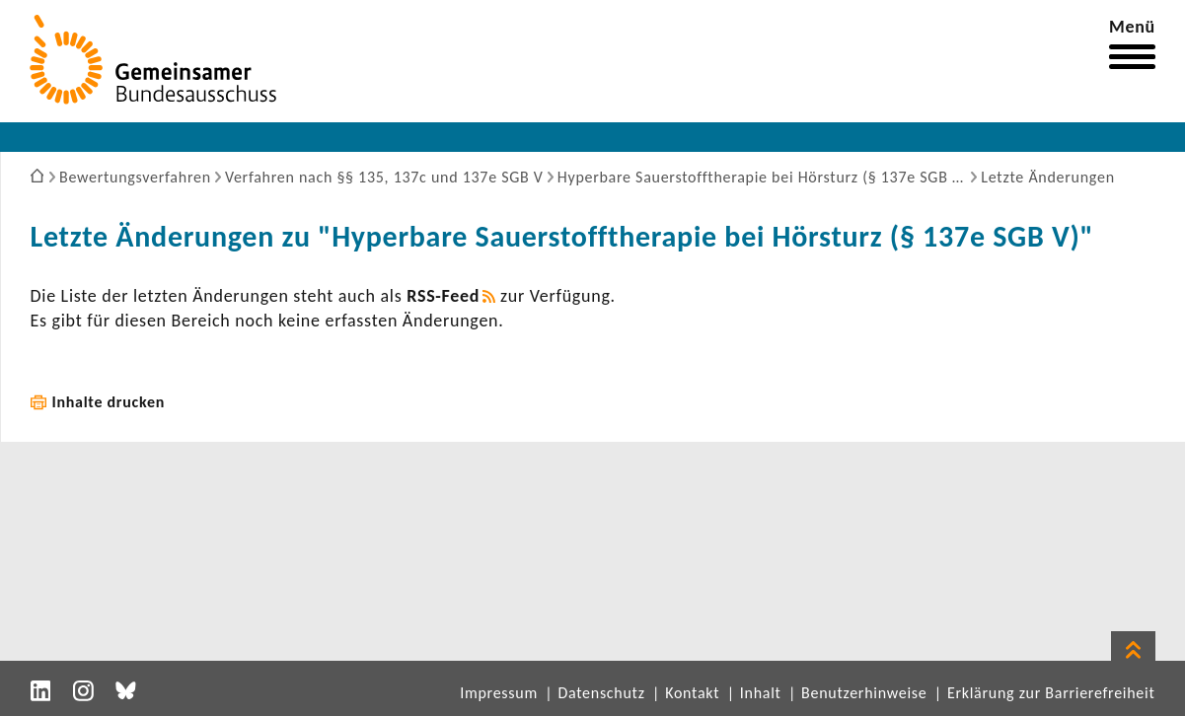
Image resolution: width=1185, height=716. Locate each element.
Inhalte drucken (109, 402)
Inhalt (760, 692)
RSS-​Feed (443, 296)
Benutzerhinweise (863, 692)
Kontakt (692, 692)
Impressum (499, 692)
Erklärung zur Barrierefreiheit (1051, 692)
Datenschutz (600, 692)
